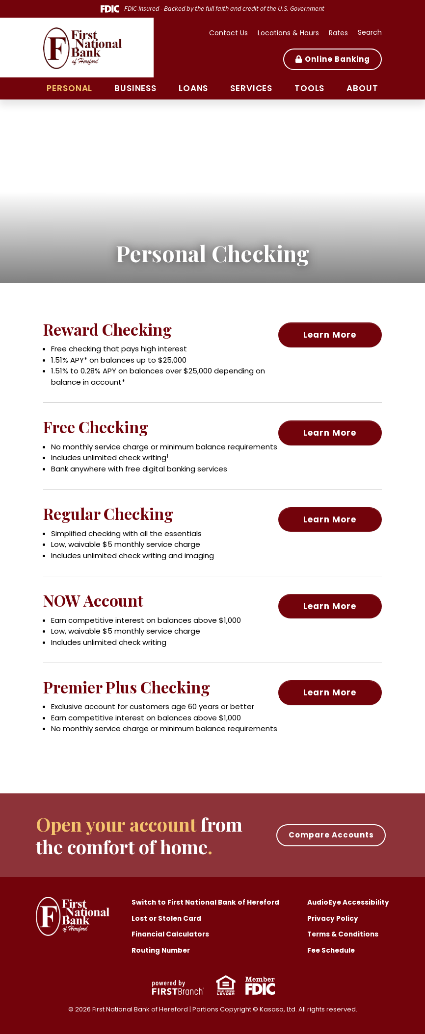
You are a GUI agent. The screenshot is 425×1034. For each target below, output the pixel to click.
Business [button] (135, 88)
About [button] (362, 88)
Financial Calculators (171, 934)
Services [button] (251, 88)
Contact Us (228, 33)
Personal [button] (69, 88)
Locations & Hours (288, 33)
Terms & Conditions (343, 934)
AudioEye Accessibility (347, 902)
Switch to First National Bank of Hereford (208, 902)
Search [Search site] (370, 32)
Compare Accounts (331, 835)
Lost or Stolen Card (167, 918)
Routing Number (162, 950)
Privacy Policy (331, 918)
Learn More (339, 332)
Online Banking (337, 59)
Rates (338, 33)
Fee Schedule (331, 950)
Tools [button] (309, 88)
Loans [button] (193, 88)
